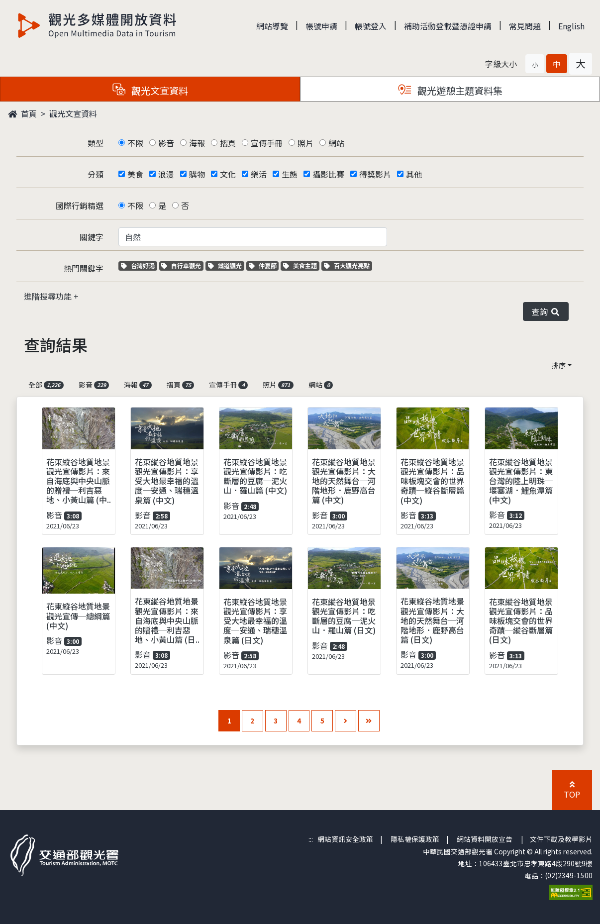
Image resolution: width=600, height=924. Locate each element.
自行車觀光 (181, 265)
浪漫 (166, 174)
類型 (95, 143)
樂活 (259, 174)
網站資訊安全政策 (345, 839)
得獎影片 (375, 174)
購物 (197, 174)
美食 (135, 174)
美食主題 (301, 265)
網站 (336, 143)
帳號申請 (321, 26)
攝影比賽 (328, 174)
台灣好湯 (139, 265)
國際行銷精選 (79, 205)
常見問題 (525, 26)
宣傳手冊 (267, 143)
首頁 (22, 113)
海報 (197, 143)
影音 (166, 143)
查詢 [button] (545, 311)
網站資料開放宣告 (484, 839)
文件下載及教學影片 (561, 839)
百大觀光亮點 (347, 265)
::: (310, 839)
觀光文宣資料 (73, 113)
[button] (534, 63)
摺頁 (228, 143)
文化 (228, 174)
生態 (290, 174)
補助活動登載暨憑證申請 (448, 26)
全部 (46, 385)
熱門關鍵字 (83, 268)
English (571, 26)
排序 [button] (559, 365)
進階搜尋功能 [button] (49, 296)
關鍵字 (91, 237)
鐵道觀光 (226, 265)
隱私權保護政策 (415, 839)
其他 (414, 174)
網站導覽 (272, 26)
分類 (95, 174)
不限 (135, 143)
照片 (305, 143)
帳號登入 (371, 26)
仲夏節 (264, 265)
